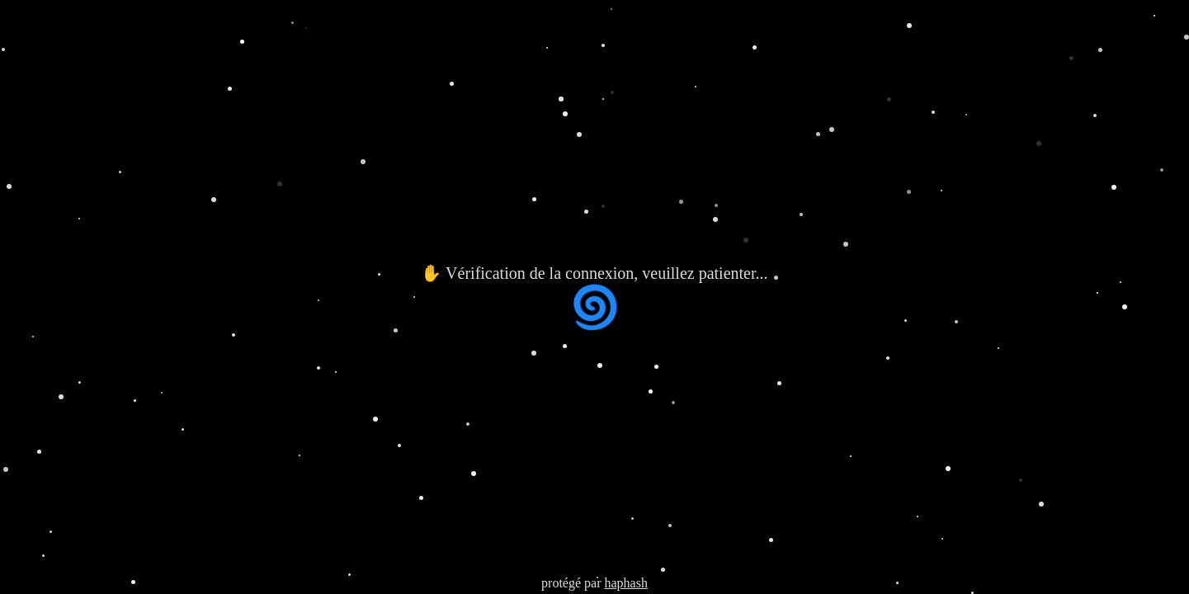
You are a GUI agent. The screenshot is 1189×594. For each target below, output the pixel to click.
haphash (625, 583)
